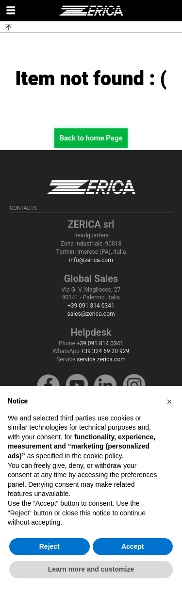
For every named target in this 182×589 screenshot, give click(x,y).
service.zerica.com (101, 359)
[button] (169, 401)
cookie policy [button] (102, 456)
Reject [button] (49, 546)
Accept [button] (132, 546)
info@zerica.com (91, 260)
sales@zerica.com (91, 314)
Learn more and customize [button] (91, 569)
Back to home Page (90, 138)
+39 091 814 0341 (90, 305)
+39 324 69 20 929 (105, 351)
